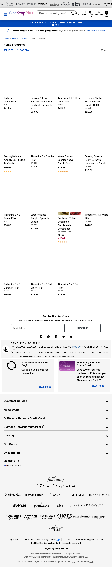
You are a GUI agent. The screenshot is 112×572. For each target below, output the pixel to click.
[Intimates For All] (47, 517)
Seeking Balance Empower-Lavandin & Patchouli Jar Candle (42, 103)
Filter (8, 50)
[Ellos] (60, 505)
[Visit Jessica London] (29, 4)
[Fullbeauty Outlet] (56, 528)
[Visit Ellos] (39, 4)
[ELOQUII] (94, 505)
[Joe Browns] (41, 505)
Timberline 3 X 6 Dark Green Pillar (69, 101)
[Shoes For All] (64, 517)
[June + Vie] (77, 505)
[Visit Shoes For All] (104, 4)
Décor (24, 38)
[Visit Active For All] (83, 4)
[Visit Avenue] (7, 4)
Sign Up (82, 328)
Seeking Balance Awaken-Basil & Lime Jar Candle (14, 160)
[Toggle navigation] (5, 14)
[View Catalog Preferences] (44, 387)
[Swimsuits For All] (13, 517)
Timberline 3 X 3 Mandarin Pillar (15, 287)
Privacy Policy (12, 539)
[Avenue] (19, 505)
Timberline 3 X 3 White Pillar (42, 159)
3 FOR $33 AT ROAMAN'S (43, 22)
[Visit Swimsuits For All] (72, 4)
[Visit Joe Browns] (18, 4)
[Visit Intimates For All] (93, 4)
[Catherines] (77, 494)
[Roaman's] (56, 494)
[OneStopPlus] (13, 494)
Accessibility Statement (71, 543)
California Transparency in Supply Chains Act (83, 539)
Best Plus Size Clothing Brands (44, 543)
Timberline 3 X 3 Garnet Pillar (15, 218)
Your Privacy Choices (48, 539)
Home (6, 38)
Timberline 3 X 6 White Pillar (96, 218)
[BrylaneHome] (81, 517)
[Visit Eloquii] (61, 4)
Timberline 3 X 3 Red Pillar (69, 287)
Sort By (23, 50)
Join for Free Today (95, 30)
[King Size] (98, 517)
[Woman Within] (34, 494)
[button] (61, 22)
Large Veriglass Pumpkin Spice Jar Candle (42, 219)
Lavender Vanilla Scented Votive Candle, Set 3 (96, 103)
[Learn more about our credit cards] (98, 386)
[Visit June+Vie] (50, 4)
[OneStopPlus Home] (21, 13)
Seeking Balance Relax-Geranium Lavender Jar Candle (96, 161)
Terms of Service (82, 562)
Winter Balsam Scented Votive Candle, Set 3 (66, 160)
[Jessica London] (99, 494)
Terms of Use (28, 539)
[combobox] (56, 13)
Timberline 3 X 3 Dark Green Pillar (42, 287)
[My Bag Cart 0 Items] (107, 14)
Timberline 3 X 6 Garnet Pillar (15, 101)
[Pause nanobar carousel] (53, 25)
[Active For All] (30, 517)
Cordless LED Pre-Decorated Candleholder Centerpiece (69, 225)
